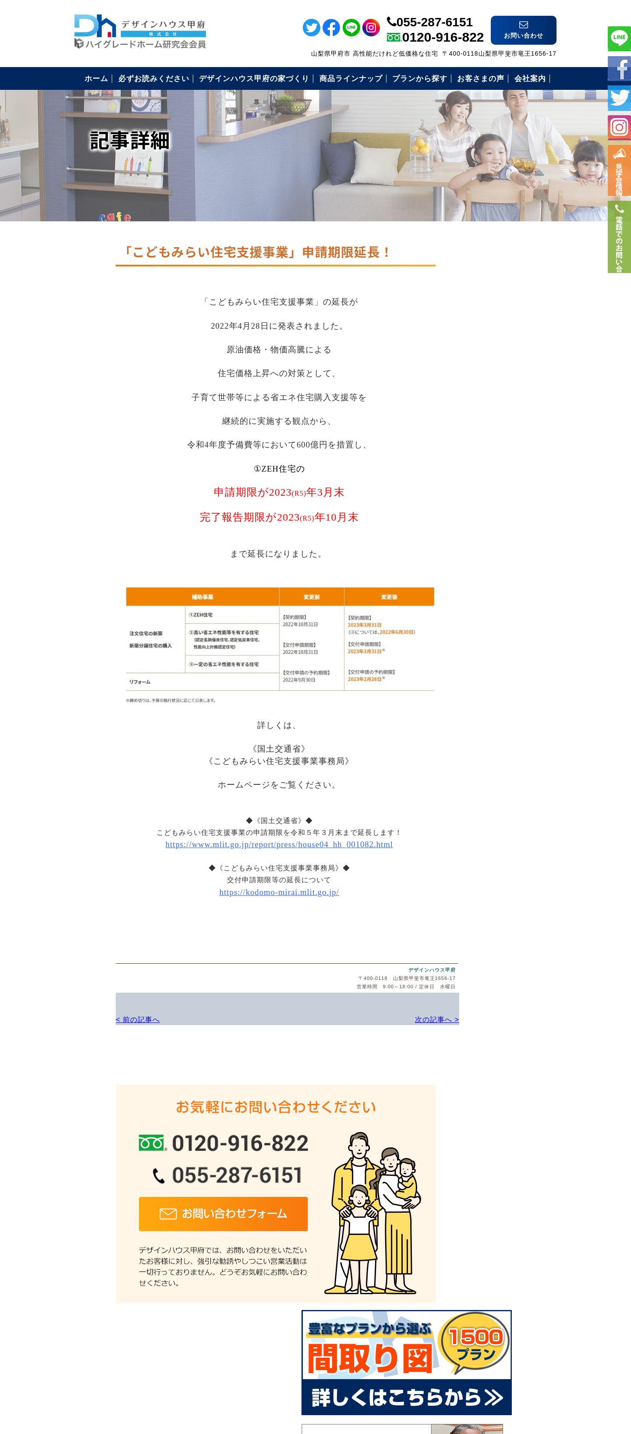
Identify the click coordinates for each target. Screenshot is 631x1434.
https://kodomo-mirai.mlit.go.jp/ (234, 888)
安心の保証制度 (458, 575)
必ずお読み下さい (462, 553)
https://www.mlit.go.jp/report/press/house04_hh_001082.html (234, 840)
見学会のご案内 (458, 660)
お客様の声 (451, 639)
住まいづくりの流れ (466, 617)
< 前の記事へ (96, 1014)
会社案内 (447, 682)
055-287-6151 (435, 14)
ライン (619, 38)
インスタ (619, 127)
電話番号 (619, 257)
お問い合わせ (454, 703)
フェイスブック (619, 67)
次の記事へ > (372, 1014)
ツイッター (619, 97)
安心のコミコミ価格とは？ (477, 596)
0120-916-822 (443, 29)
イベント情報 (619, 176)
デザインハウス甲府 (369, 965)
